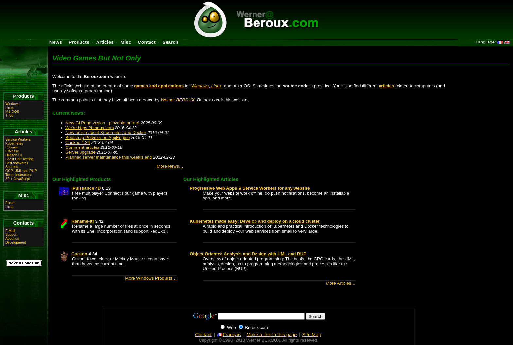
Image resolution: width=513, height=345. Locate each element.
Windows (200, 85)
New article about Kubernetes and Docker (105, 132)
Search (170, 42)
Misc (125, 42)
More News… (170, 166)
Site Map (311, 334)
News (55, 42)
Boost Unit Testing (19, 159)
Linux (216, 85)
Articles (105, 42)
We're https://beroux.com (89, 127)
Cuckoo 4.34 (77, 142)
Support (11, 234)
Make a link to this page (271, 334)
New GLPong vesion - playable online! (102, 122)
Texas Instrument (18, 175)
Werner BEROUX (177, 99)
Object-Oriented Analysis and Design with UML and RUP (248, 253)
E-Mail (10, 231)
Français (229, 334)
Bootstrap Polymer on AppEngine (97, 137)
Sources (11, 167)
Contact (147, 42)
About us (12, 238)
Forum (10, 203)
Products (79, 42)
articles (386, 85)
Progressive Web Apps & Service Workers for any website (250, 188)
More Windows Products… (151, 278)
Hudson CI (13, 155)
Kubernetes (14, 143)
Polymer (11, 147)
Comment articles (82, 147)
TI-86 (9, 115)
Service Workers (18, 139)
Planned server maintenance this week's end (108, 157)
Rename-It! (82, 221)
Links (9, 207)
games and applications (159, 85)
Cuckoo (79, 253)
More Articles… (340, 283)
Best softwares (16, 163)
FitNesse (12, 151)
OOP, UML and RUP (21, 171)
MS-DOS (12, 111)
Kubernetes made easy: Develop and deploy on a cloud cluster (255, 221)
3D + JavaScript (17, 179)
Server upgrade (80, 152)
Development (15, 242)
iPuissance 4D (86, 188)
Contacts (23, 223)
